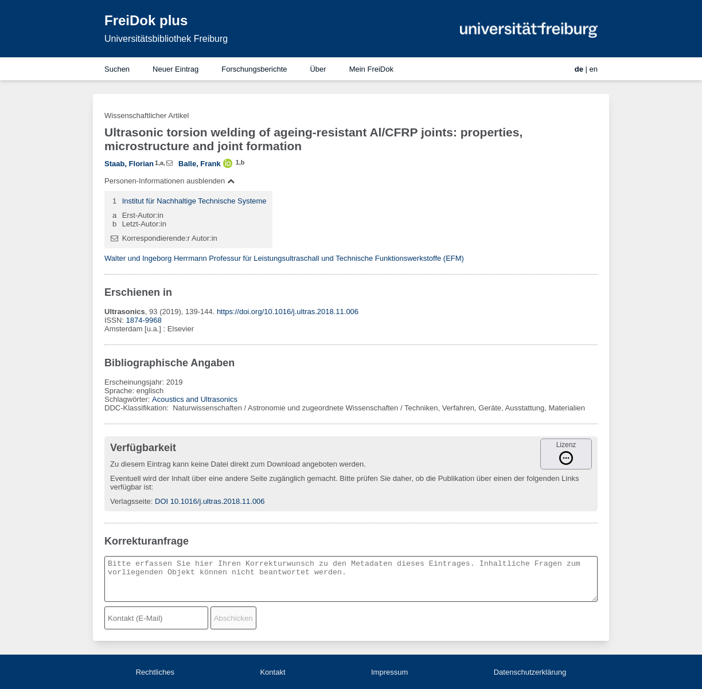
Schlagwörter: (128, 399)
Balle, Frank (199, 163)
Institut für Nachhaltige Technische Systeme (194, 201)
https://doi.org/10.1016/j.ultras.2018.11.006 (287, 311)
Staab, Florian (129, 163)
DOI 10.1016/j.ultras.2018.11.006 (210, 501)
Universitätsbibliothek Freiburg (166, 39)
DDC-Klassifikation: (137, 408)
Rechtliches (155, 672)
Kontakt (272, 672)
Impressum (389, 672)
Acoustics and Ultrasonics (194, 399)
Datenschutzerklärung (530, 672)
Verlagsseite (130, 501)
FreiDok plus (146, 20)
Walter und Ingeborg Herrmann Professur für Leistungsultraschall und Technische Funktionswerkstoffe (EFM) (284, 258)
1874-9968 (144, 320)
